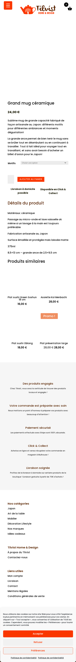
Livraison (13, 581)
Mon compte (15, 576)
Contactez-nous (18, 557)
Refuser (38, 642)
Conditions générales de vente (26, 596)
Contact (13, 586)
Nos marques (16, 528)
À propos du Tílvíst (19, 552)
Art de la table (16, 513)
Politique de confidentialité (24, 657)
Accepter (38, 633)
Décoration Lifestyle (19, 523)
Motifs (12, 163)
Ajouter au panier (31, 179)
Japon (11, 508)
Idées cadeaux (16, 533)
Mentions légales (18, 591)
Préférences (38, 650)
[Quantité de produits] (11, 179)
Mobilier (12, 518)
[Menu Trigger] (8, 5)
